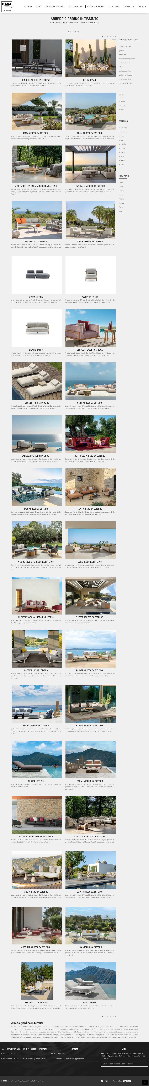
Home (52, 22)
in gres (121, 136)
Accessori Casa (76, 6)
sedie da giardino (125, 71)
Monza (121, 203)
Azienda (28, 6)
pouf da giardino (124, 63)
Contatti (142, 6)
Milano (121, 199)
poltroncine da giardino (127, 58)
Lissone (121, 191)
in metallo (122, 144)
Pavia (121, 207)
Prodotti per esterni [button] (128, 39)
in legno (121, 140)
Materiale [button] (123, 121)
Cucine (39, 6)
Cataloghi (129, 6)
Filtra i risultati (74, 31)
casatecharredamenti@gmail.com (71, 1058)
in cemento (123, 128)
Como (121, 182)
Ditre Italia (122, 105)
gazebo (121, 50)
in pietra (122, 148)
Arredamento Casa (55, 6)
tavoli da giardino (125, 79)
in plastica (122, 152)
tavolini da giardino (125, 83)
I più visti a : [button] (124, 175)
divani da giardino (125, 46)
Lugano (121, 195)
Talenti (121, 109)
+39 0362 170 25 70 (62, 1053)
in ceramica (123, 132)
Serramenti (114, 6)
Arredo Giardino (74, 22)
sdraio (121, 67)
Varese (121, 211)
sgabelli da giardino (125, 75)
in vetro (121, 164)
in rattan (122, 156)
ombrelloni (122, 54)
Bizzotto (122, 101)
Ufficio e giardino (96, 6)
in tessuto (122, 160)
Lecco (121, 186)
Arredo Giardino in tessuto (90, 22)
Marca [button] (122, 94)
